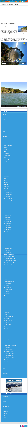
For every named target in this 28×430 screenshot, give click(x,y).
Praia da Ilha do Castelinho (15, 40)
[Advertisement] (14, 14)
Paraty (7, 4)
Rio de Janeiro (3, 4)
